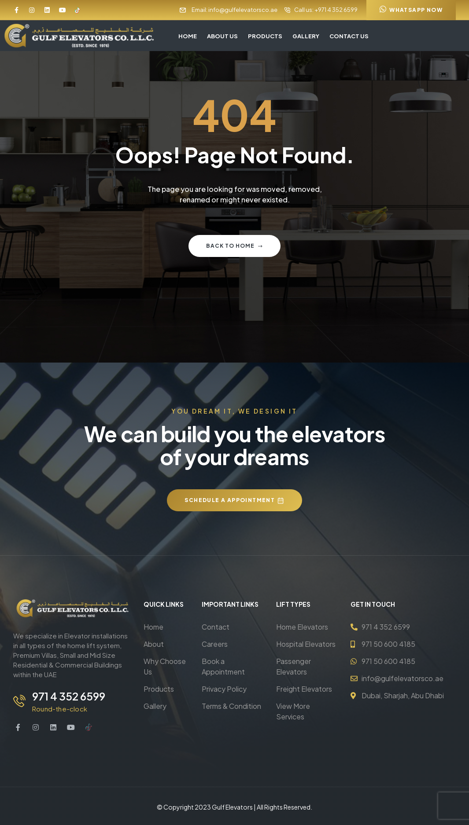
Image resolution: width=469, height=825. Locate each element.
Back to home (234, 245)
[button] (411, 10)
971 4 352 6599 (66, 696)
